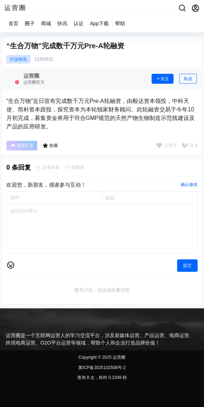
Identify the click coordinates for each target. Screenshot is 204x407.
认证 (79, 23)
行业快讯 (18, 59)
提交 (187, 265)
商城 (46, 23)
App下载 (99, 23)
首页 (13, 23)
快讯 (62, 23)
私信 (188, 78)
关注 (162, 78)
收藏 (50, 145)
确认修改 (189, 184)
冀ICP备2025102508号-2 (101, 367)
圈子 (30, 23)
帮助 (120, 23)
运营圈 (118, 357)
